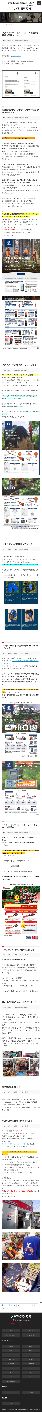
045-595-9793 (22, 1316)
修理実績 (31, 1392)
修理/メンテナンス (11, 1392)
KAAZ (30, 1376)
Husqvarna (30, 1346)
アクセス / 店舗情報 (11, 1335)
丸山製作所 (11, 1363)
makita (11, 1355)
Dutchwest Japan (11, 1381)
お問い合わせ (30, 1335)
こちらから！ (16, 56)
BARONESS (31, 1363)
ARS (31, 1372)
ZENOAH (11, 1346)
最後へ (9, 1308)
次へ (2, 1308)
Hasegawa (30, 1355)
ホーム (3, 24)
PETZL (11, 1350)
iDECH (11, 1376)
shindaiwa (30, 1368)
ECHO (11, 1372)
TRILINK (31, 1359)
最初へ (3, 1305)
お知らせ (31, 1330)
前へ (10, 1305)
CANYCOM (11, 1368)
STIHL (30, 1350)
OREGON (11, 1359)
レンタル (11, 1403)
